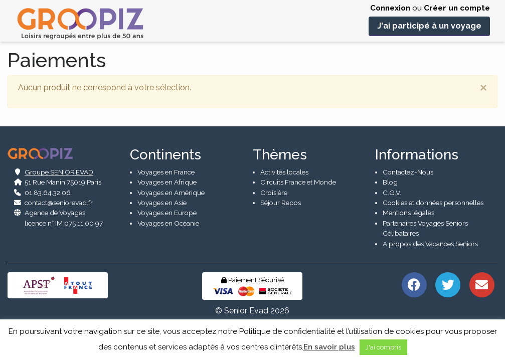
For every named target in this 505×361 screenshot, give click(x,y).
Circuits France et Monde (298, 182)
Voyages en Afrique (167, 182)
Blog (390, 182)
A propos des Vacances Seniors (430, 244)
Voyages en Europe (167, 213)
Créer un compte (457, 8)
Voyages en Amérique (171, 193)
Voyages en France (166, 172)
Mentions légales (408, 213)
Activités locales (284, 172)
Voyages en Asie (162, 203)
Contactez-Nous (408, 172)
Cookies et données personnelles (433, 203)
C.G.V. (392, 193)
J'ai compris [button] (383, 347)
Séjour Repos (280, 203)
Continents (165, 154)
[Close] (483, 88)
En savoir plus (329, 346)
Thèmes (280, 154)
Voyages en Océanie (168, 223)
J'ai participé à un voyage (429, 26)
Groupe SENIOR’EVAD (59, 172)
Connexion (390, 8)
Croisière (273, 193)
